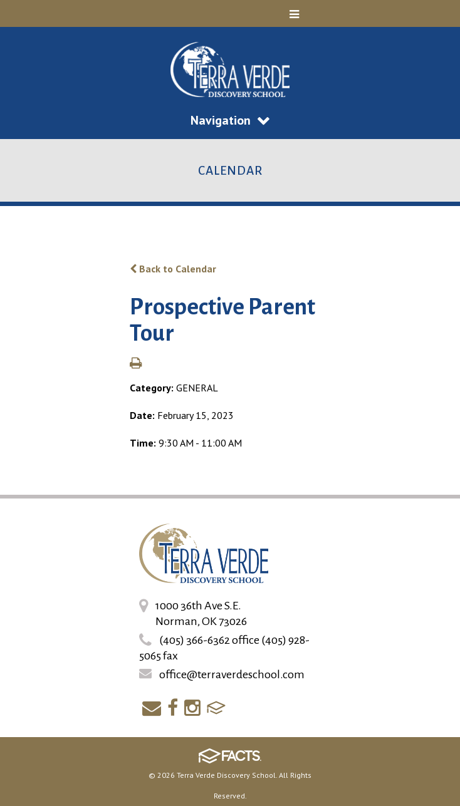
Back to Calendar (173, 268)
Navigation (230, 120)
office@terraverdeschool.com (232, 674)
